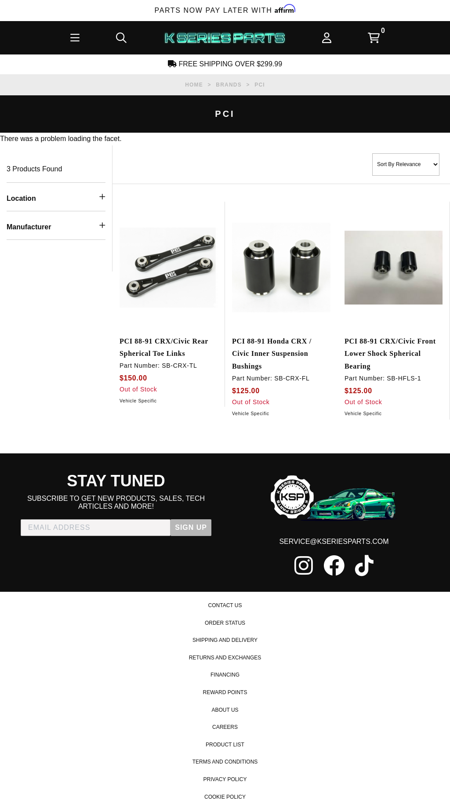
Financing (225, 675)
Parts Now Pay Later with (225, 10)
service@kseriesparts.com (333, 541)
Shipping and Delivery (225, 640)
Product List (225, 745)
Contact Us (225, 605)
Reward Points (225, 692)
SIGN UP (191, 527)
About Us (224, 710)
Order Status (225, 623)
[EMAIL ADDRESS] (96, 527)
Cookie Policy (225, 797)
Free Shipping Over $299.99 (225, 64)
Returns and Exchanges (225, 658)
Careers (225, 727)
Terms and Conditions (225, 762)
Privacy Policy (225, 779)
